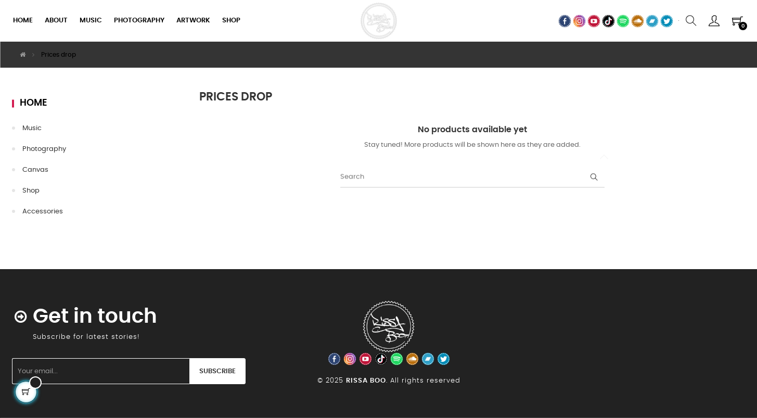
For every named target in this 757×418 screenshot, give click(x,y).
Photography (44, 149)
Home (33, 103)
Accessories (42, 211)
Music (32, 128)
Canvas (35, 170)
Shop (31, 190)
